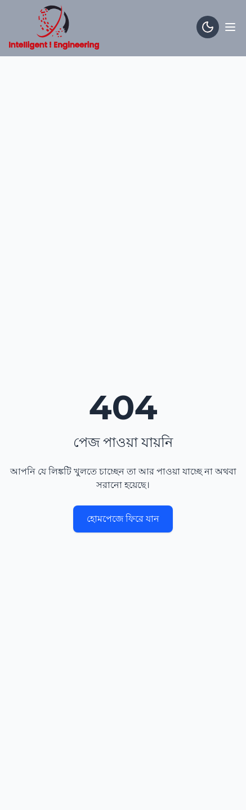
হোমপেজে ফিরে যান (123, 518)
